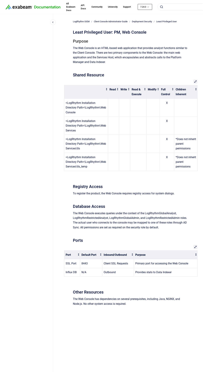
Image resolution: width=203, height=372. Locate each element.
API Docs (83, 7)
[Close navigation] (53, 22)
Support (127, 7)
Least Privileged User (166, 21)
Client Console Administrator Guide (111, 21)
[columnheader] (86, 92)
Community (96, 7)
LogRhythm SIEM (81, 21)
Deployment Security (142, 21)
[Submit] (161, 7)
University (113, 7)
